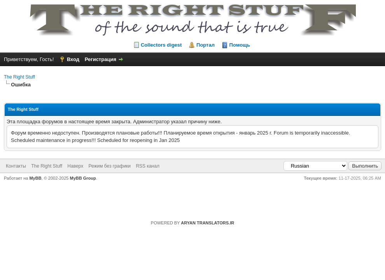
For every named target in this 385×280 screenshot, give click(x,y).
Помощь (239, 45)
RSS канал (147, 166)
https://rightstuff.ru (189, 197)
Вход (73, 59)
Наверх (75, 166)
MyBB (35, 178)
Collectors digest (161, 45)
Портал (205, 45)
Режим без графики (110, 166)
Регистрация (100, 59)
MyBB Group (83, 178)
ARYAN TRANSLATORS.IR (207, 222)
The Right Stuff (19, 77)
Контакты (16, 166)
